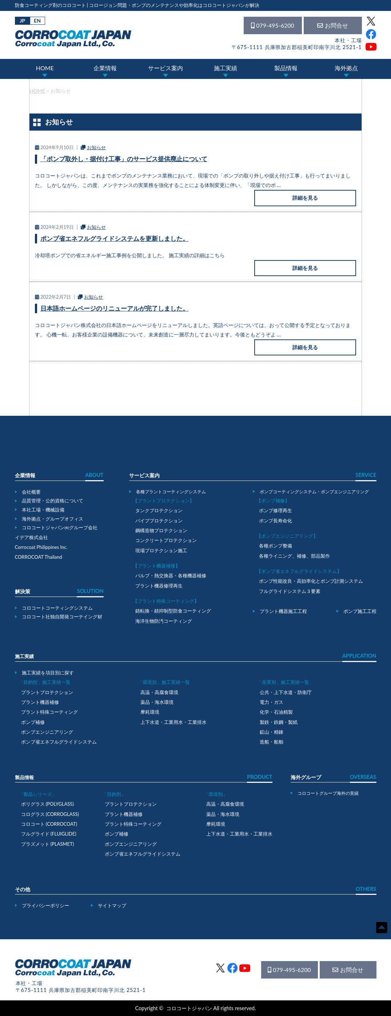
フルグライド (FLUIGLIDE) (48, 834)
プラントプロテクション (47, 692)
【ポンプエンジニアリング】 (287, 536)
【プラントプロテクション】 (163, 500)
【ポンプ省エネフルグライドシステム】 (299, 571)
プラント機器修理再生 (159, 586)
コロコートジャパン (189, 1008)
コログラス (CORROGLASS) (50, 814)
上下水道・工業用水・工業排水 (173, 722)
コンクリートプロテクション (166, 540)
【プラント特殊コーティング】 (166, 601)
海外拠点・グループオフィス (52, 519)
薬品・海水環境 (156, 702)
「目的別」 (114, 794)
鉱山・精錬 (271, 732)
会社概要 (31, 492)
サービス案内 (165, 67)
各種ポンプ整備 (275, 546)
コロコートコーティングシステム (57, 608)
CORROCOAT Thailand (38, 557)
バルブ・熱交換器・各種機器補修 (170, 575)
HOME (45, 67)
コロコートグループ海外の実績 (328, 793)
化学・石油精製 (276, 712)
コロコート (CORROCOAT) (49, 824)
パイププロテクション (159, 520)
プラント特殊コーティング (49, 712)
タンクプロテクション (159, 510)
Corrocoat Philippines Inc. (41, 547)
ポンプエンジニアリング (47, 732)
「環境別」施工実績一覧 (164, 682)
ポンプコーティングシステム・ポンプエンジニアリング (314, 491)
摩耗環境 (149, 712)
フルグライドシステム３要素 (289, 591)
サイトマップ (112, 905)
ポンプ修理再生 (275, 510)
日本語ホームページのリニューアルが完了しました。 (114, 308)
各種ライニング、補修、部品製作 (294, 556)
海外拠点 (346, 67)
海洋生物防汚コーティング (163, 621)
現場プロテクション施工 (161, 550)
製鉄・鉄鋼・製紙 (279, 722)
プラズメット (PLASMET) (47, 844)
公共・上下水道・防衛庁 (286, 692)
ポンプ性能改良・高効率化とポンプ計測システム (311, 581)
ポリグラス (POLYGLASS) (47, 804)
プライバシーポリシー (45, 905)
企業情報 (105, 67)
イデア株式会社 (31, 537)
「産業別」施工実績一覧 (283, 682)
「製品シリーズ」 (37, 794)
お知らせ (96, 147)
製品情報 (286, 67)
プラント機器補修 (40, 702)
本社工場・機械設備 (43, 510)
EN (37, 20)
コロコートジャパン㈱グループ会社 (59, 527)
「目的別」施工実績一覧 (45, 682)
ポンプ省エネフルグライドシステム (59, 742)
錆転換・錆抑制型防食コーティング (173, 611)
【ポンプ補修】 (273, 500)
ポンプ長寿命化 (275, 520)
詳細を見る (305, 198)
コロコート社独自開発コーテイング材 (62, 616)
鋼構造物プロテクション (161, 530)
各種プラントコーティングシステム (171, 491)
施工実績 (225, 67)
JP (22, 20)
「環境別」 (215, 794)
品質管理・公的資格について (52, 500)
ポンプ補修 (33, 722)
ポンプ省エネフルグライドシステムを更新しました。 (114, 238)
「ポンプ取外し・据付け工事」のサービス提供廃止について (123, 159)
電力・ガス (271, 702)
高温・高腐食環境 (159, 692)
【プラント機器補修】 (156, 566)
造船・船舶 (271, 742)
